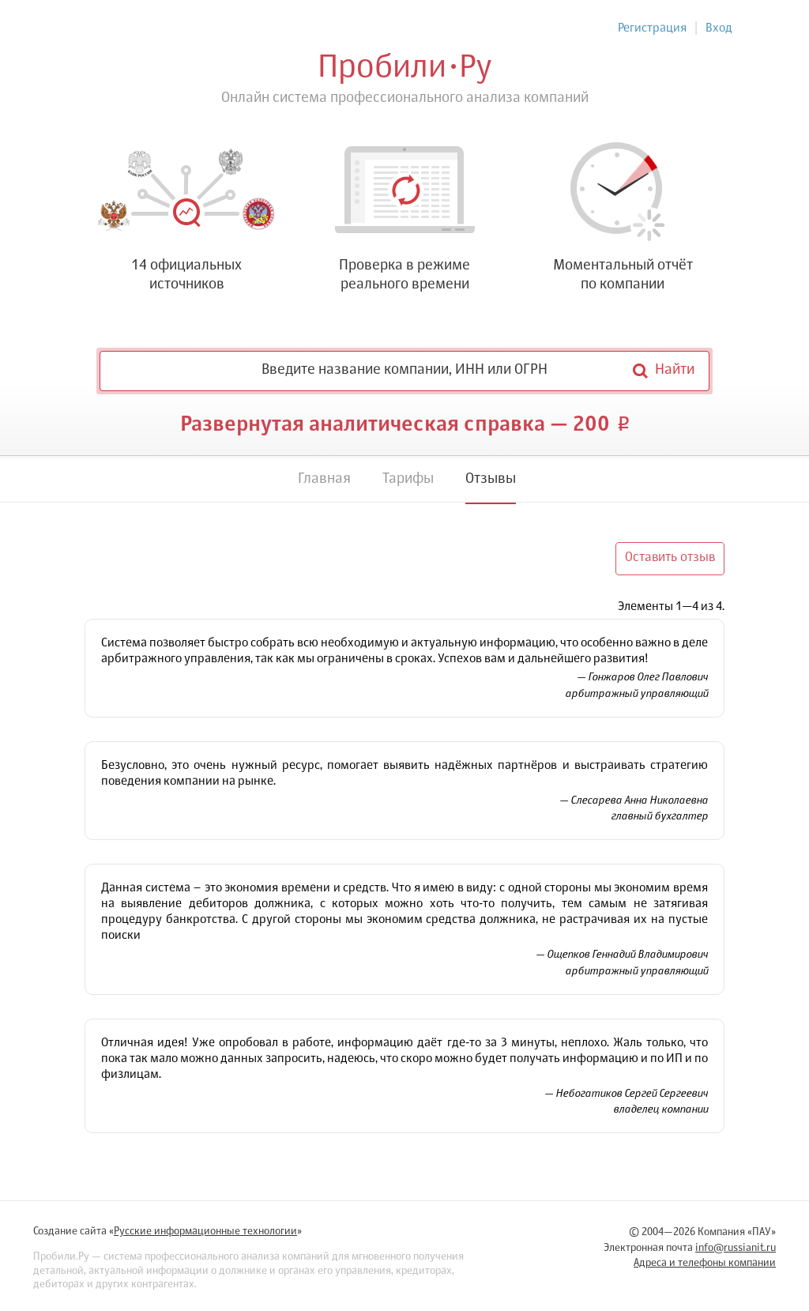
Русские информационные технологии (205, 1231)
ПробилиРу (405, 68)
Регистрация (652, 28)
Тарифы (408, 479)
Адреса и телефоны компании (705, 1263)
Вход (719, 28)
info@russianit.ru (735, 1248)
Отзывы (490, 479)
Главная (324, 479)
